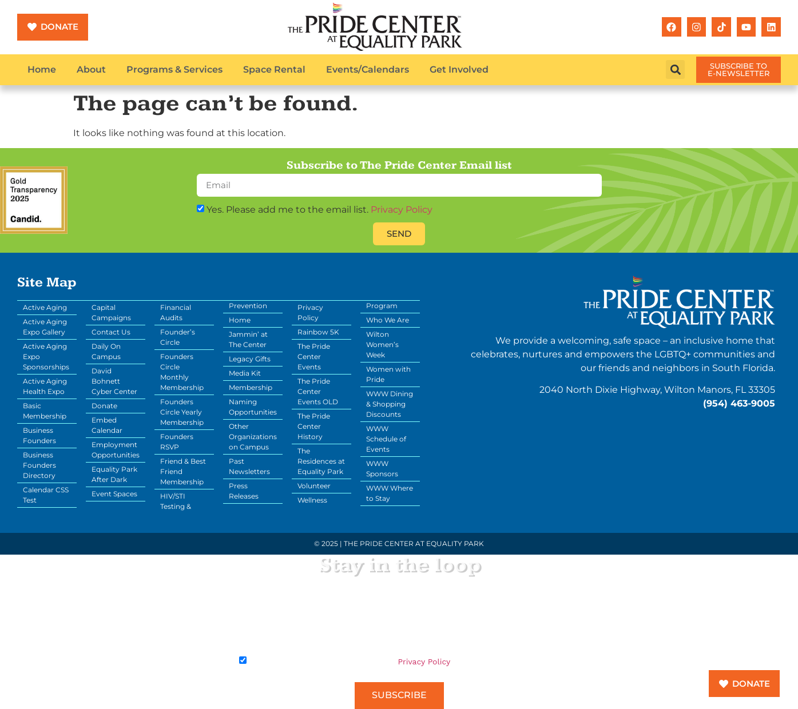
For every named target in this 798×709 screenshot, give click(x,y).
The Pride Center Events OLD (317, 391)
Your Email (258, 596)
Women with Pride (388, 374)
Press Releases (244, 490)
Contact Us (111, 332)
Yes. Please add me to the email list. (319, 209)
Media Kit (245, 373)
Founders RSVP (176, 441)
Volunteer (314, 485)
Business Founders (39, 435)
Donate (104, 405)
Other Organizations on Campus (253, 436)
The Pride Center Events (313, 356)
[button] (675, 69)
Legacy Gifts (250, 358)
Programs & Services (174, 69)
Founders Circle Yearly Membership (182, 412)
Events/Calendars (367, 69)
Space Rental (274, 69)
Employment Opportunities (116, 449)
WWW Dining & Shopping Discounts (389, 404)
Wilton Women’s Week (382, 344)
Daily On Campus (106, 351)
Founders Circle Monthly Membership (182, 372)
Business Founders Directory (39, 465)
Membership (250, 387)
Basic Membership (44, 410)
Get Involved (459, 69)
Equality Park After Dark (114, 474)
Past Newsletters (249, 466)
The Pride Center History (313, 426)
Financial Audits (175, 312)
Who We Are (387, 320)
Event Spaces (114, 493)
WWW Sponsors (382, 468)
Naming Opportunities (253, 406)
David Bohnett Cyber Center (114, 381)
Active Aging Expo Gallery (45, 326)
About (91, 69)
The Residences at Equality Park (321, 461)
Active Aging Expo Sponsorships (46, 356)
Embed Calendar (107, 425)
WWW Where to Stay (389, 493)
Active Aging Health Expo (45, 386)
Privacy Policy (401, 209)
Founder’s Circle (177, 337)
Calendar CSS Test (46, 494)
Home (41, 69)
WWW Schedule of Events (386, 438)
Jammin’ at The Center (248, 339)
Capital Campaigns (111, 312)
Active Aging (45, 307)
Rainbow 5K (318, 332)
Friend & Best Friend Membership (183, 471)
